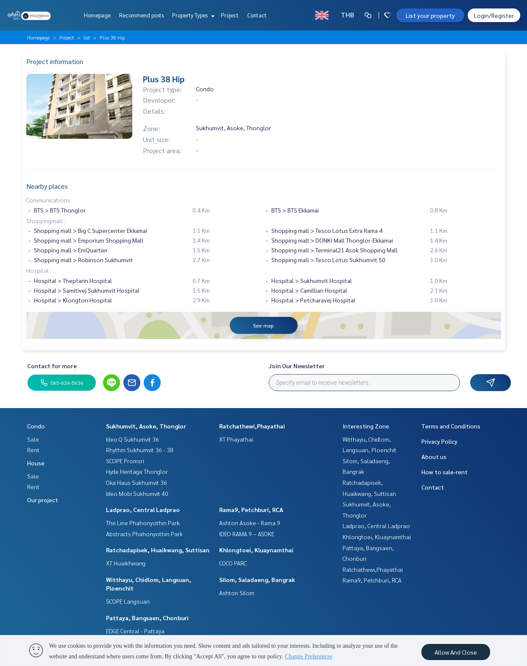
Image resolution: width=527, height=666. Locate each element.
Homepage (97, 15)
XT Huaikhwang (125, 563)
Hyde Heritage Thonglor (137, 471)
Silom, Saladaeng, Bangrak (257, 579)
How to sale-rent (444, 472)
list (87, 37)
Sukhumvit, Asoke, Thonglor (146, 426)
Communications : (49, 200)
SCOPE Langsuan (128, 601)
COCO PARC (233, 563)
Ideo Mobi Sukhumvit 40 (137, 493)
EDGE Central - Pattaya (135, 631)
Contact (257, 15)
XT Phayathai (236, 439)
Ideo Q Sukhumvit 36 (132, 439)
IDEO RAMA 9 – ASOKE (246, 533)
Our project (42, 500)
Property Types (192, 15)
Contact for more (52, 365)
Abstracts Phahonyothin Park (144, 533)
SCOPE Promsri (125, 461)
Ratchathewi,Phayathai (252, 426)
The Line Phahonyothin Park (143, 522)
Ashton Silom (236, 592)
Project (230, 15)
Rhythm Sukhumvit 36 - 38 (139, 449)
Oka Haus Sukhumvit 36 (136, 482)
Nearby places (47, 186)
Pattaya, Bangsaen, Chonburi (147, 617)
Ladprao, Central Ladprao (143, 509)
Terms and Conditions (450, 426)
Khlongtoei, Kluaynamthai (256, 550)
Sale (33, 439)
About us (433, 456)
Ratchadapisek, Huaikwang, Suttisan (157, 550)
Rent (33, 449)
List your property (430, 15)
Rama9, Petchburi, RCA (251, 509)
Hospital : (38, 270)
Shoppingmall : (45, 220)
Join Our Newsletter (297, 365)
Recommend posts (141, 15)
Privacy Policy (439, 441)
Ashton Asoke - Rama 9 (249, 522)
